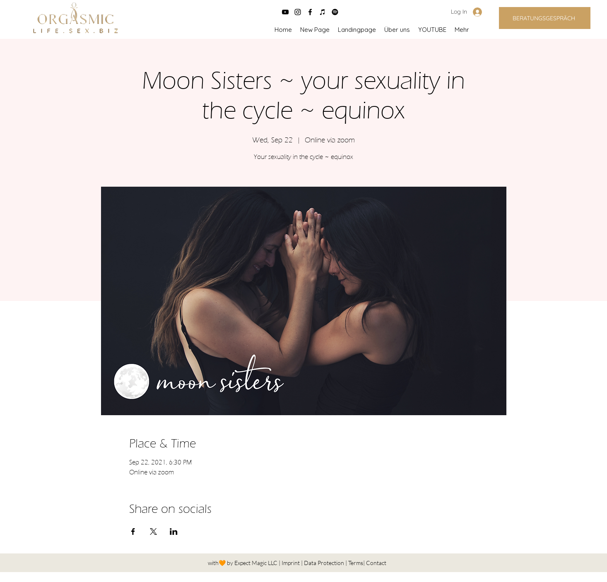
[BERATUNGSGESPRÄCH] (544, 18)
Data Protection (324, 562)
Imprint (291, 562)
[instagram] (298, 12)
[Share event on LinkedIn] (174, 531)
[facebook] (310, 12)
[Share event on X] (153, 531)
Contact (376, 562)
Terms (355, 562)
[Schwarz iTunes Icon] (322, 12)
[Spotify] (335, 12)
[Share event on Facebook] (133, 531)
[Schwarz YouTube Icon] (285, 12)
